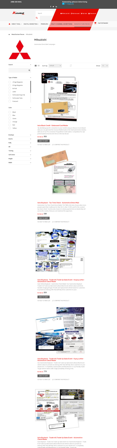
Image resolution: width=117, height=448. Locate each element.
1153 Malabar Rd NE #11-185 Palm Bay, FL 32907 (69, 407)
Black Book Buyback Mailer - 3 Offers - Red (72, 273)
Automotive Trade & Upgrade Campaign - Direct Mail (76, 223)
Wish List (45, 412)
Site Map (45, 421)
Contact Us (29, 418)
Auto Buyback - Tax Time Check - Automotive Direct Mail (78, 95)
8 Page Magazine (18, 82)
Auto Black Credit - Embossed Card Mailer (72, 69)
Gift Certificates (48, 415)
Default (52, 62)
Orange (15, 119)
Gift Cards (89, 405)
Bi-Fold (15, 85)
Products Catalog (91, 409)
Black (14, 109)
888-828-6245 (64, 413)
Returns (28, 421)
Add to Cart (63, 85)
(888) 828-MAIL (16, 2)
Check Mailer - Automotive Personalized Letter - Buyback (78, 349)
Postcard (15, 98)
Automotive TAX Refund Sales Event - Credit (73, 198)
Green (14, 115)
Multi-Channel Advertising (61, 21)
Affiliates (45, 418)
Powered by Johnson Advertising (75, 2)
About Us (28, 405)
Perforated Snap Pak (19, 92)
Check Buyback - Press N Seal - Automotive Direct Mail (77, 324)
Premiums (44, 21)
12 (103, 62)
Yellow (15, 125)
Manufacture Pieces (82, 21)
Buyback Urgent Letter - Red (67, 298)
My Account (46, 405)
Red (14, 122)
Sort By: (45, 63)
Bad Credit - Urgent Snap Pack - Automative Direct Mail (77, 248)
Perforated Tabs (17, 95)
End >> (80, 384)
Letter (14, 88)
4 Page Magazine (18, 79)
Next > (72, 384)
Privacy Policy (30, 412)
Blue (14, 112)
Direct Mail (16, 21)
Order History (47, 409)
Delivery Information (32, 409)
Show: (98, 63)
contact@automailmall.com (68, 417)
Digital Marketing (31, 21)
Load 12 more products (71, 376)
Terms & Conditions (32, 415)
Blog (27, 425)
